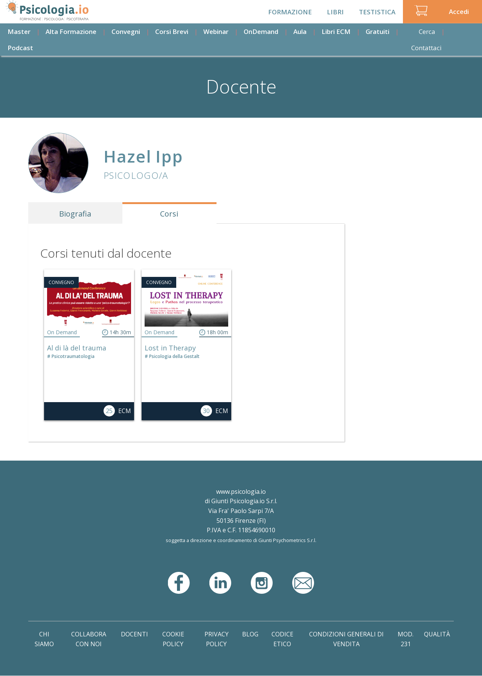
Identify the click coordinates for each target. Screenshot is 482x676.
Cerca (427, 31)
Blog (250, 634)
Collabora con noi (88, 639)
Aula (300, 31)
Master (19, 31)
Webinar (216, 31)
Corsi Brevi (171, 31)
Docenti (134, 634)
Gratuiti (377, 31)
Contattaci (426, 47)
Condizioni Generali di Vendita (346, 639)
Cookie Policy (173, 639)
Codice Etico (282, 639)
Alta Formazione (71, 31)
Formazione (290, 12)
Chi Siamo (44, 639)
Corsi (169, 214)
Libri (335, 12)
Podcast (20, 47)
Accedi (459, 11)
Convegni (125, 31)
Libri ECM (336, 31)
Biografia (75, 214)
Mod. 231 (405, 639)
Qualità (437, 634)
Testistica (377, 12)
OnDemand (261, 31)
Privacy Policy (216, 639)
